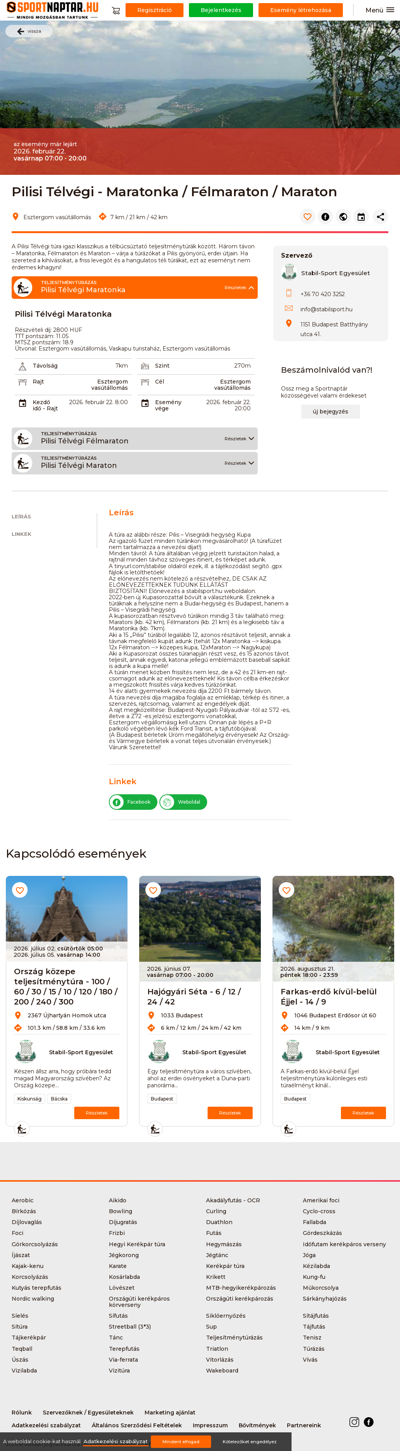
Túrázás (314, 1349)
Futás (214, 1233)
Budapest (162, 1099)
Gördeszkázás (322, 1233)
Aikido (117, 1200)
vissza (29, 31)
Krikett (215, 1277)
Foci (17, 1233)
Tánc (116, 1337)
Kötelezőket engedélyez (250, 1441)
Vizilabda (24, 1370)
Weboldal (180, 802)
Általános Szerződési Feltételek (137, 1425)
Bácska (59, 1099)
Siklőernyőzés (226, 1316)
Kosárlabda (124, 1277)
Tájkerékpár (29, 1337)
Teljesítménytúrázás (234, 1337)
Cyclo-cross (319, 1211)
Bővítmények (257, 1425)
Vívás (310, 1360)
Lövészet (121, 1288)
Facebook (130, 802)
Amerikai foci (321, 1200)
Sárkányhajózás (325, 1299)
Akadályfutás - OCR (233, 1200)
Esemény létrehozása (300, 10)
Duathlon (219, 1222)
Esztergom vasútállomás (109, 384)
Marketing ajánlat (170, 1412)
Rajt (38, 381)
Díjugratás (123, 1222)
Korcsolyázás (30, 1277)
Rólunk (22, 1412)
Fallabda (314, 1222)
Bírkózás (24, 1211)
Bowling (120, 1211)
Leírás (21, 517)
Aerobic (22, 1200)
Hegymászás (224, 1244)
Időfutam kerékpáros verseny (344, 1244)
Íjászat (21, 1255)
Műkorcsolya (321, 1288)
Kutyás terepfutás (36, 1288)
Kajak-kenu (28, 1266)
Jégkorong (124, 1255)
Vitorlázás (220, 1360)
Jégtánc (217, 1255)
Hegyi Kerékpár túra (137, 1244)
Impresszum (210, 1425)
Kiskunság (29, 1099)
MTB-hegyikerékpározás (241, 1288)
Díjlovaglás (27, 1222)
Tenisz (312, 1337)
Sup (211, 1327)
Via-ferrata (123, 1360)
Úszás (20, 1360)
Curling (216, 1211)
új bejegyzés (330, 411)
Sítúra (20, 1327)
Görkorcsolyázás (35, 1244)
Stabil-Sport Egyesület (335, 273)
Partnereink (304, 1425)
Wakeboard (222, 1370)
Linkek (21, 534)
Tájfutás (314, 1327)
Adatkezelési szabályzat (46, 1425)
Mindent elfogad (180, 1441)
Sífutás (118, 1316)
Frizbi (117, 1233)
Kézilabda (316, 1266)
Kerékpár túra (225, 1266)
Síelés (20, 1316)
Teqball (22, 1349)
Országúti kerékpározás (239, 1299)
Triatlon (217, 1349)
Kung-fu (314, 1277)
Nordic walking (33, 1299)
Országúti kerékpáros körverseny (139, 1302)
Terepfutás (124, 1349)
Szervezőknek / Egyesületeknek (88, 1412)
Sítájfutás (316, 1316)
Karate (118, 1266)
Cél (159, 381)
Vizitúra (119, 1370)
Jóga (309, 1255)
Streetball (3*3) (130, 1327)
